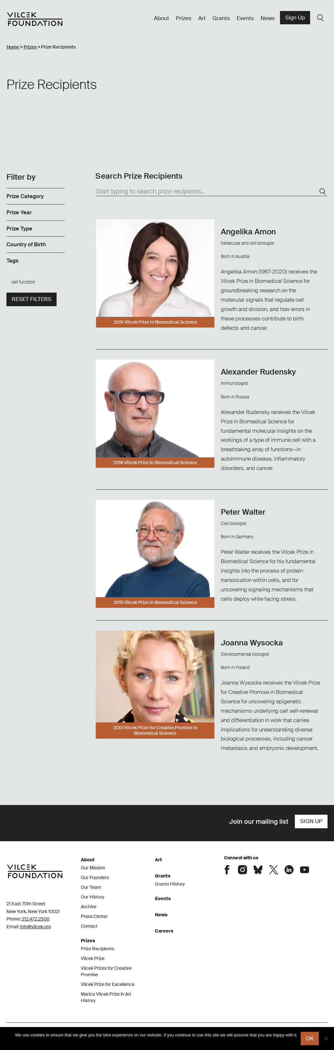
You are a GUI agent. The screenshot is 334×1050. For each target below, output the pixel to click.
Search (320, 18)
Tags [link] (12, 260)
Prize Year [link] (19, 212)
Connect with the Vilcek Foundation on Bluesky (258, 869)
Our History (92, 897)
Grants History (170, 884)
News (268, 18)
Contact (89, 926)
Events (245, 18)
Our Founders (95, 877)
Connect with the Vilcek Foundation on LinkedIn (289, 869)
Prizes (183, 18)
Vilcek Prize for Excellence (108, 984)
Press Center (94, 916)
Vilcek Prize (92, 958)
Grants (221, 18)
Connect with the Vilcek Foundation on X (273, 869)
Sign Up (295, 17)
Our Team (91, 887)
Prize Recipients (97, 949)
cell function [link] (23, 282)
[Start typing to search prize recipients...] (211, 191)
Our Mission (93, 868)
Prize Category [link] (25, 196)
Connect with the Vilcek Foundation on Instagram (242, 869)
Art (202, 18)
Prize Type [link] (19, 228)
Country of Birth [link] (26, 244)
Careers (164, 931)
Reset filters (31, 299)
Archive (88, 907)
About (161, 18)
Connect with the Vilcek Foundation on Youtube (304, 869)
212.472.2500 (35, 919)
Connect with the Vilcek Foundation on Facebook (227, 869)
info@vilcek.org (35, 927)
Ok (310, 1038)
